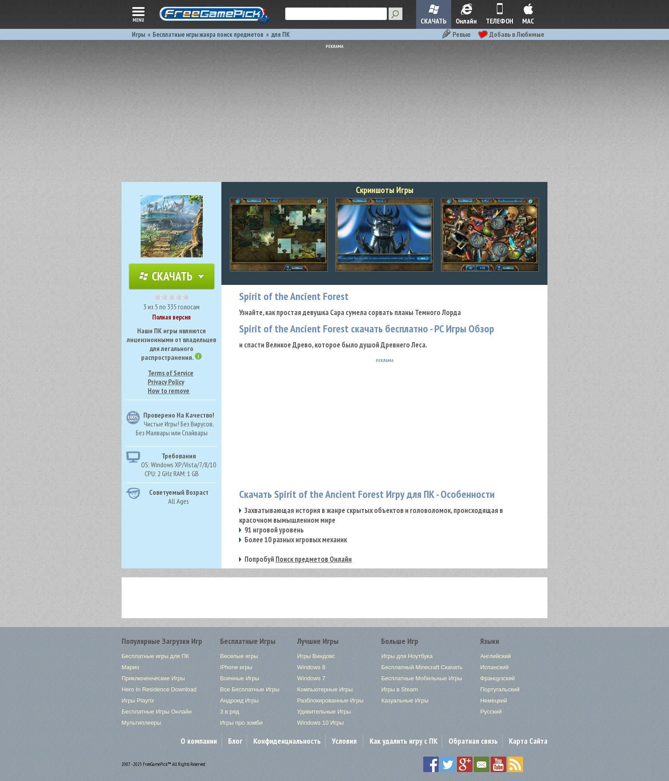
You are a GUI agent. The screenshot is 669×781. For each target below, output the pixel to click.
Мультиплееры (141, 722)
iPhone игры (236, 667)
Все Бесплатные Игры (249, 689)
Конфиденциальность (287, 741)
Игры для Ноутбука (407, 656)
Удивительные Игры (324, 711)
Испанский (494, 667)
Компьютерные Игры (325, 689)
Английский (495, 656)
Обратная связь (473, 741)
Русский (490, 711)
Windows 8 (311, 667)
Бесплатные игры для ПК (155, 656)
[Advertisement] (334, 111)
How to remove (168, 390)
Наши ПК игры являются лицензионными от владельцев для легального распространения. (171, 344)
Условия (344, 741)
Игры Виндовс (316, 656)
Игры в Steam (399, 689)
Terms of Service (170, 372)
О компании (199, 741)
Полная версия (171, 317)
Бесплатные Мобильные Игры (421, 678)
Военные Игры (239, 678)
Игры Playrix (138, 700)
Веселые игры (239, 656)
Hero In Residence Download (159, 689)
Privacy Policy (166, 381)
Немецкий (493, 700)
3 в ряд (229, 711)
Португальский (499, 689)
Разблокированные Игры (330, 700)
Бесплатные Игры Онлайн (157, 711)
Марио (130, 667)
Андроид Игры (239, 700)
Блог (235, 741)
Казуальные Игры (404, 700)
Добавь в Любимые (511, 34)
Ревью (455, 34)
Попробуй (298, 559)
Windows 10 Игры (320, 722)
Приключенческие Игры (153, 678)
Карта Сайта (528, 741)
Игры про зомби (241, 722)
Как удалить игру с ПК (403, 741)
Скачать (172, 276)
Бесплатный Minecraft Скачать (421, 667)
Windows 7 (311, 678)
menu (138, 13)
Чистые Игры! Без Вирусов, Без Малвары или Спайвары (175, 428)
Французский (497, 678)
